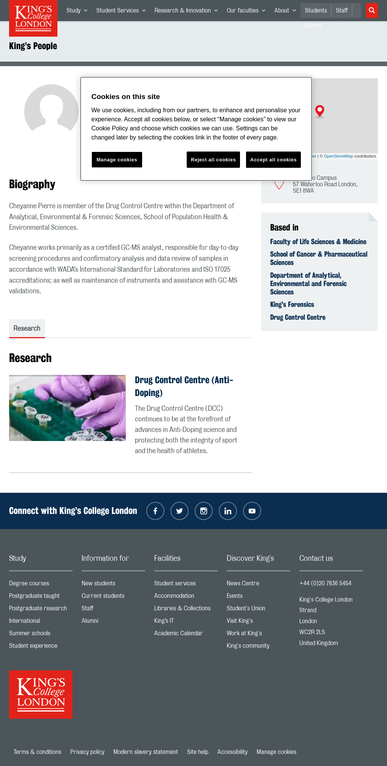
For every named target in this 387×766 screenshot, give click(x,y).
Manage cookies (276, 752)
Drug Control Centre (297, 317)
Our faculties (248, 12)
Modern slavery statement (145, 752)
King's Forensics (292, 304)
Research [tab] (27, 328)
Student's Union (258, 610)
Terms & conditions (37, 752)
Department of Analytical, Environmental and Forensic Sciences (308, 283)
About (287, 12)
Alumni (113, 622)
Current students (113, 597)
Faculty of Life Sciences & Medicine (318, 241)
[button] (319, 112)
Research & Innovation (188, 12)
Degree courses (41, 585)
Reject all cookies (213, 159)
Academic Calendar (186, 635)
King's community (258, 647)
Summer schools (41, 635)
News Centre (258, 585)
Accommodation (186, 597)
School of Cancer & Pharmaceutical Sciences (318, 258)
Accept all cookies (273, 159)
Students (316, 11)
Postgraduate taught (41, 597)
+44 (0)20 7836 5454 (325, 583)
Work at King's (258, 635)
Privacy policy (87, 752)
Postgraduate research (41, 610)
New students (113, 585)
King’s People (33, 45)
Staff (342, 11)
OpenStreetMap (338, 156)
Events (258, 597)
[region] (196, 129)
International (41, 622)
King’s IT (186, 622)
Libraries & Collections (186, 610)
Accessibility (232, 752)
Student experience (41, 647)
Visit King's (258, 622)
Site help (197, 752)
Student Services (123, 12)
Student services (186, 585)
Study (79, 12)
